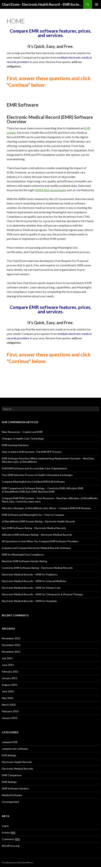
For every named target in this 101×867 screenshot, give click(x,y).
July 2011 (7, 658)
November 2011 (11, 651)
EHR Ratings (9, 755)
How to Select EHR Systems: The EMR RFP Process (32, 451)
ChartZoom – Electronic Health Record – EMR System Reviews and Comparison (42, 4)
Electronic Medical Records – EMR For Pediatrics (30, 574)
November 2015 (11, 638)
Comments (11, 839)
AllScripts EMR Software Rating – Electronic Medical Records (37, 534)
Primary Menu (96, 4)
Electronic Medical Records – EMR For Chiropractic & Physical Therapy (42, 594)
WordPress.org (10, 845)
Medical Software (12, 795)
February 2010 (10, 711)
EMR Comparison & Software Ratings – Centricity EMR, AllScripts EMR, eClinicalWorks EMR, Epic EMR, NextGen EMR (43, 490)
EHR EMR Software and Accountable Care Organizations (34, 468)
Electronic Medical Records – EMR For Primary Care (31, 587)
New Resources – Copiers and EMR (22, 431)
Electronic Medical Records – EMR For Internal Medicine (34, 581)
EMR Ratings (9, 781)
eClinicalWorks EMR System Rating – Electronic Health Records (38, 521)
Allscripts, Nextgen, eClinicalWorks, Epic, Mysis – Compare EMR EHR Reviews (46, 508)
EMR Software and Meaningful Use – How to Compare (33, 514)
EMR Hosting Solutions (15, 445)
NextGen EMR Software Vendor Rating (24, 561)
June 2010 (8, 691)
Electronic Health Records (17, 761)
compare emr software (15, 748)
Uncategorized (10, 801)
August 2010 (9, 684)
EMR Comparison (12, 775)
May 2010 (7, 698)
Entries (8, 832)
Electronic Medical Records (17, 768)
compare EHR (9, 742)
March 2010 (9, 704)
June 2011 (8, 664)
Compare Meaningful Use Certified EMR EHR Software (33, 481)
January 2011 (9, 678)
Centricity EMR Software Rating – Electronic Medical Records (37, 567)
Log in (5, 825)
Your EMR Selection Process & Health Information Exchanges (37, 475)
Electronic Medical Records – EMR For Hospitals (29, 600)
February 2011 (10, 671)
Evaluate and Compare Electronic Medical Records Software (36, 547)
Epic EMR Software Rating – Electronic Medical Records (34, 528)
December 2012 (11, 645)
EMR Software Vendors (15, 788)
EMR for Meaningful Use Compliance (23, 554)
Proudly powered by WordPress (17, 862)
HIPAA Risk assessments (50, 190)
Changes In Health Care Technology (23, 438)
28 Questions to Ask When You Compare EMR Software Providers (40, 541)
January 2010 (9, 717)
